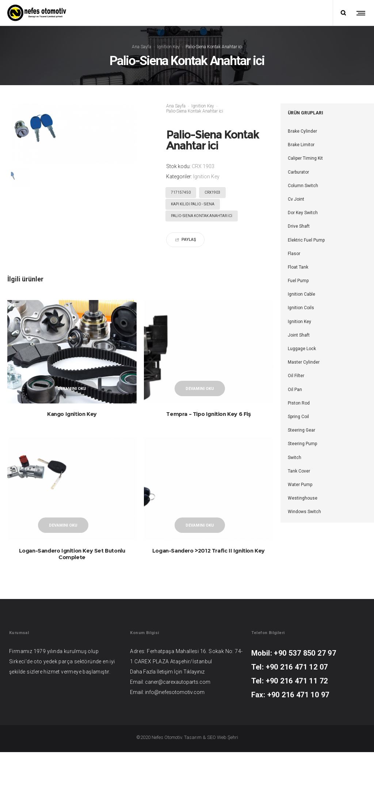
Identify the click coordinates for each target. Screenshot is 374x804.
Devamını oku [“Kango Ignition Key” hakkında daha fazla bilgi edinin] (72, 388)
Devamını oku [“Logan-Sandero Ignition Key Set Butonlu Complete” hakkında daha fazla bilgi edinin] (63, 551)
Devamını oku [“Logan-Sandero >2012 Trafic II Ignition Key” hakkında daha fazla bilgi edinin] (200, 551)
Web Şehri (227, 789)
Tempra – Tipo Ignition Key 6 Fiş (208, 413)
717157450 (181, 192)
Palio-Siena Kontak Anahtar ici (201, 216)
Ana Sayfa (141, 46)
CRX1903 (212, 192)
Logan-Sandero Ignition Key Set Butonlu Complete (72, 580)
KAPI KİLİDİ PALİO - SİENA (192, 204)
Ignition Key (168, 46)
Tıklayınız (194, 724)
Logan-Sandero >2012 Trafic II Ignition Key (208, 576)
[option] (20, 178)
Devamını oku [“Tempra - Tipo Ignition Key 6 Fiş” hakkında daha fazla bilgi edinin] (200, 388)
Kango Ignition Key (72, 413)
